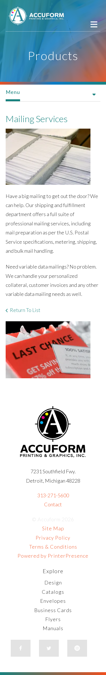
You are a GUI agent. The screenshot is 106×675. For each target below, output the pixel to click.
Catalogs (53, 592)
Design (53, 582)
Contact (53, 504)
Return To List (25, 310)
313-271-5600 (53, 495)
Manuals (53, 628)
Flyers (53, 619)
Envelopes (53, 601)
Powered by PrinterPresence (53, 556)
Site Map (53, 528)
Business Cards (53, 610)
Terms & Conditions (53, 547)
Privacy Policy (53, 538)
